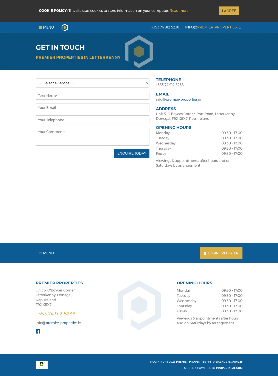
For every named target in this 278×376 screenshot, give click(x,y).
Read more (179, 11)
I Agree (229, 11)
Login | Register (221, 253)
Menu (46, 27)
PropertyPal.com (229, 368)
